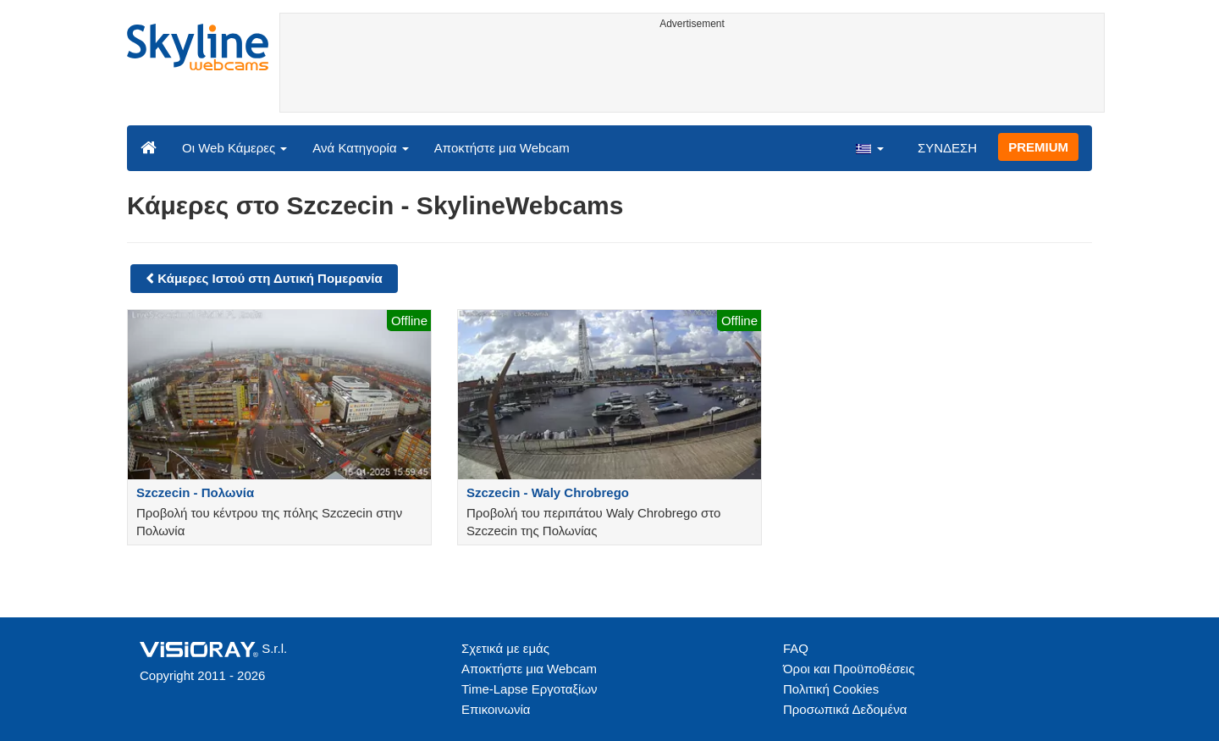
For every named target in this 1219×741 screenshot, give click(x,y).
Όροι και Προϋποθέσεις (848, 668)
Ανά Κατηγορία (360, 148)
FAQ (795, 648)
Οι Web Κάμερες (234, 148)
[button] (869, 147)
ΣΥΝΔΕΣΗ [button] (947, 148)
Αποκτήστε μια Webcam (502, 148)
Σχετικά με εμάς (505, 648)
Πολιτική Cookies (831, 689)
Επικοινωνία (495, 709)
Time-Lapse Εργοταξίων (529, 689)
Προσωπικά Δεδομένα (845, 709)
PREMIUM (1038, 147)
